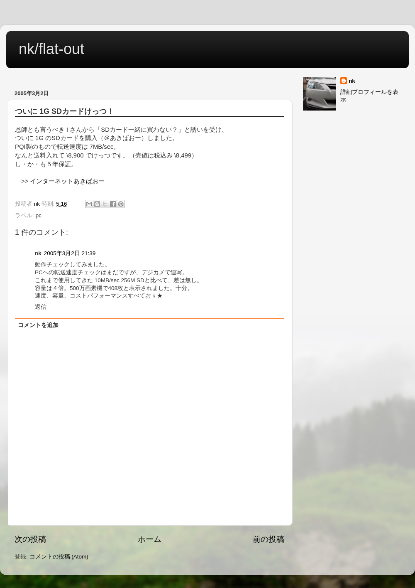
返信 (40, 307)
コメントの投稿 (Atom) (58, 557)
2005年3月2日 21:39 (70, 253)
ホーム (149, 539)
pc (39, 215)
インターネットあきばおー (67, 181)
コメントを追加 (38, 325)
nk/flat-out (51, 48)
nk (352, 81)
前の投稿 (268, 539)
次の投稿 (30, 539)
